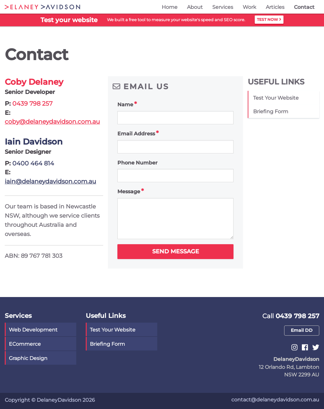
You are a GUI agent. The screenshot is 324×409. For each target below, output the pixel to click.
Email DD (302, 330)
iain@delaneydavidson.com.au (50, 181)
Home (170, 7)
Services (222, 7)
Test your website (276, 98)
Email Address (136, 134)
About (195, 7)
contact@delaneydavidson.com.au (275, 400)
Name (125, 105)
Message (128, 192)
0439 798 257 (32, 103)
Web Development (33, 330)
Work (249, 7)
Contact (304, 7)
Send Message (175, 251)
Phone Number (137, 163)
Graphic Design (28, 358)
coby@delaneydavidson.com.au (52, 121)
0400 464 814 (33, 163)
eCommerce (25, 344)
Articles (275, 7)
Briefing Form (270, 111)
